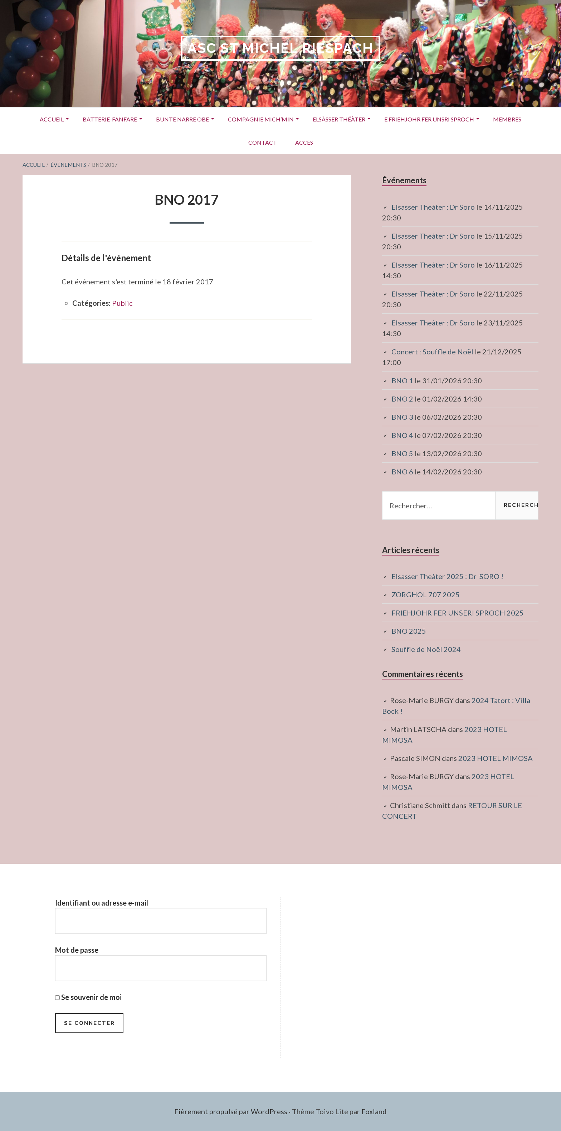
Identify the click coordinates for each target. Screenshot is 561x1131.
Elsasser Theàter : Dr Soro (433, 207)
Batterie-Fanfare (110, 119)
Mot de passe (76, 950)
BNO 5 (402, 453)
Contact (262, 142)
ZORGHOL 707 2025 (425, 594)
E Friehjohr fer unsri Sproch (429, 119)
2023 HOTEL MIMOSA (495, 758)
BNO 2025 (408, 631)
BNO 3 (402, 417)
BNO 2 (402, 398)
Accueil (52, 119)
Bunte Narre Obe (182, 119)
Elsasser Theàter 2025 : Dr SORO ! (447, 576)
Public (122, 303)
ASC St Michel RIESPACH (280, 48)
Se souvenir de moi (88, 997)
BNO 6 (402, 471)
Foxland (374, 1111)
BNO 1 (402, 380)
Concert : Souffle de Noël (432, 351)
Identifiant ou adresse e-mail (101, 902)
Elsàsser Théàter (339, 119)
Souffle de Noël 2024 (426, 649)
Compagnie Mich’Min (261, 119)
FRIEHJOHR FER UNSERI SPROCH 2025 (457, 612)
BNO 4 (402, 435)
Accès (304, 142)
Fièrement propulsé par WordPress (230, 1111)
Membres (507, 119)
